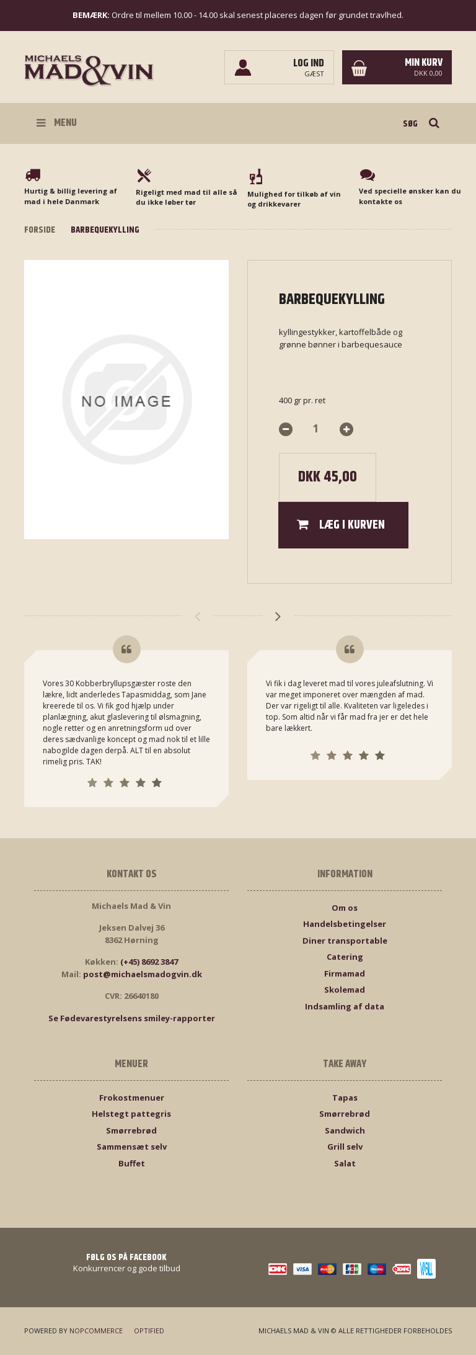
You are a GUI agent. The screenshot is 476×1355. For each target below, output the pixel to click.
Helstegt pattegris (131, 1113)
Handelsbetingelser (344, 923)
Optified (149, 1330)
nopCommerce (96, 1330)
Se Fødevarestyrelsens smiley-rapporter (131, 1018)
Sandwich (345, 1130)
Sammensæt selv (132, 1146)
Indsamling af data (344, 1006)
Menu (57, 123)
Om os (345, 907)
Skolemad (344, 989)
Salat (345, 1163)
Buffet (131, 1163)
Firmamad (344, 973)
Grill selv (345, 1146)
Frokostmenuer (131, 1097)
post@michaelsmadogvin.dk (142, 974)
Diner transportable (344, 940)
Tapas (345, 1097)
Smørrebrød (131, 1130)
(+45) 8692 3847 (149, 961)
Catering (345, 956)
